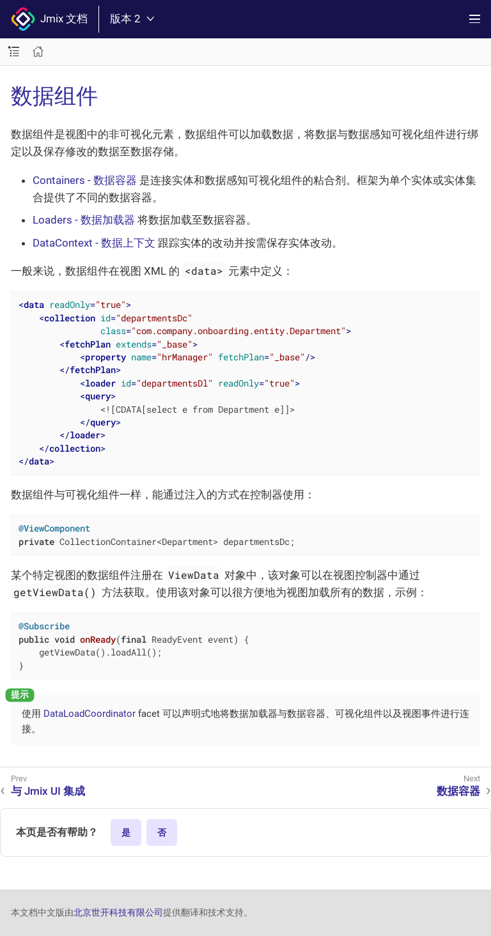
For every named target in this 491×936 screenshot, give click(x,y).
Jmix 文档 (49, 19)
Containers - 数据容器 (85, 180)
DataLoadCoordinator (89, 713)
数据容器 (458, 791)
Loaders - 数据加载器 (84, 219)
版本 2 (132, 18)
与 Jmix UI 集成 (48, 791)
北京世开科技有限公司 (118, 912)
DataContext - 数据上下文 (94, 242)
